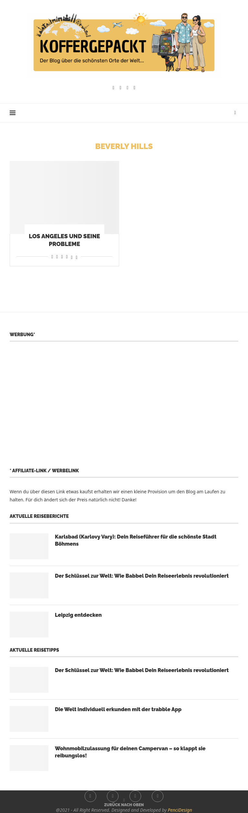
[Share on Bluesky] (77, 256)
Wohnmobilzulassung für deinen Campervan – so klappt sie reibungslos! (130, 752)
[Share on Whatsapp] (62, 256)
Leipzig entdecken (78, 615)
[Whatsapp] (134, 88)
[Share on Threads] (72, 256)
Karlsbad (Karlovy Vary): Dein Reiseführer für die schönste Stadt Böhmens (135, 540)
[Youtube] (127, 88)
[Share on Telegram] (67, 256)
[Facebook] (113, 88)
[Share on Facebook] (52, 256)
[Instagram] (120, 88)
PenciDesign (180, 810)
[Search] (235, 112)
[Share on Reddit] (57, 256)
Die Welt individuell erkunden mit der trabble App (118, 709)
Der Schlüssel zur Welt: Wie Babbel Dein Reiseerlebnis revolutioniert (142, 576)
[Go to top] (124, 804)
